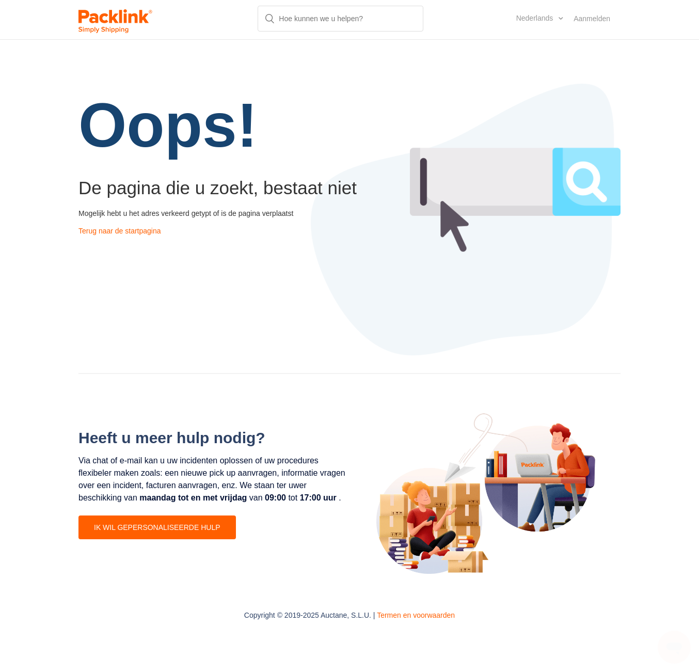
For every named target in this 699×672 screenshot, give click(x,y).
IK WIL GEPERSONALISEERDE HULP (157, 527)
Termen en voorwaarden (416, 615)
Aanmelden (592, 18)
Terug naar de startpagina (119, 231)
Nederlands (535, 18)
